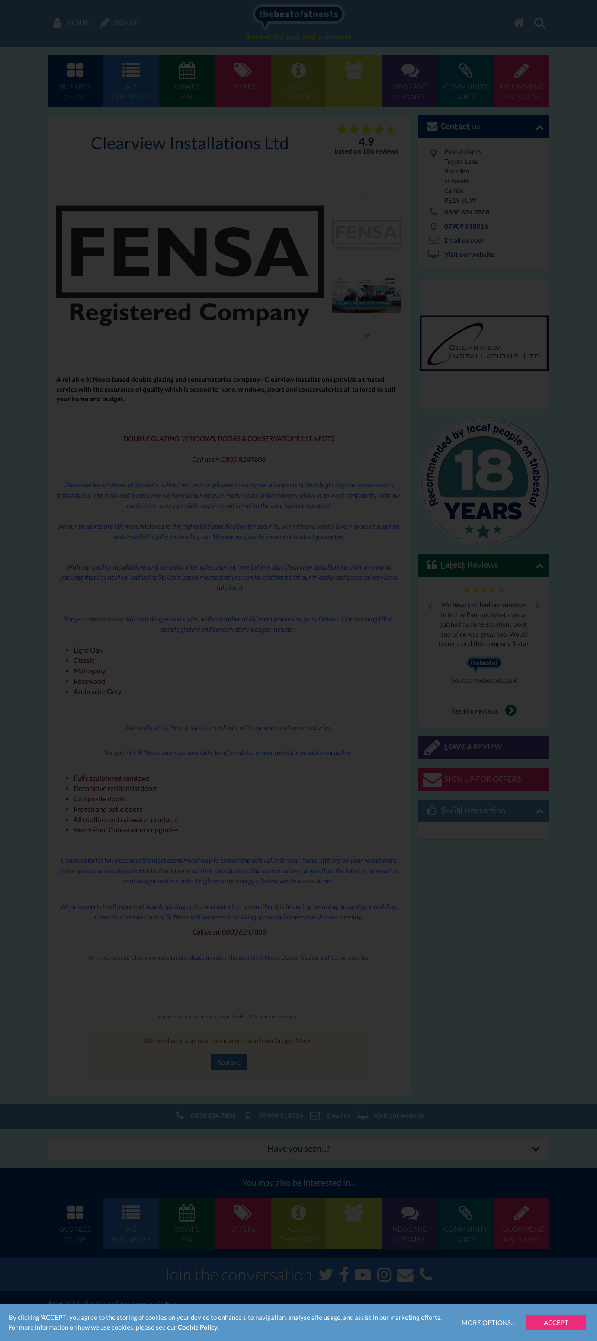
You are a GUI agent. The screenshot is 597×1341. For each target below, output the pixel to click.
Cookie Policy (198, 1327)
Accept (556, 1322)
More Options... (488, 1322)
